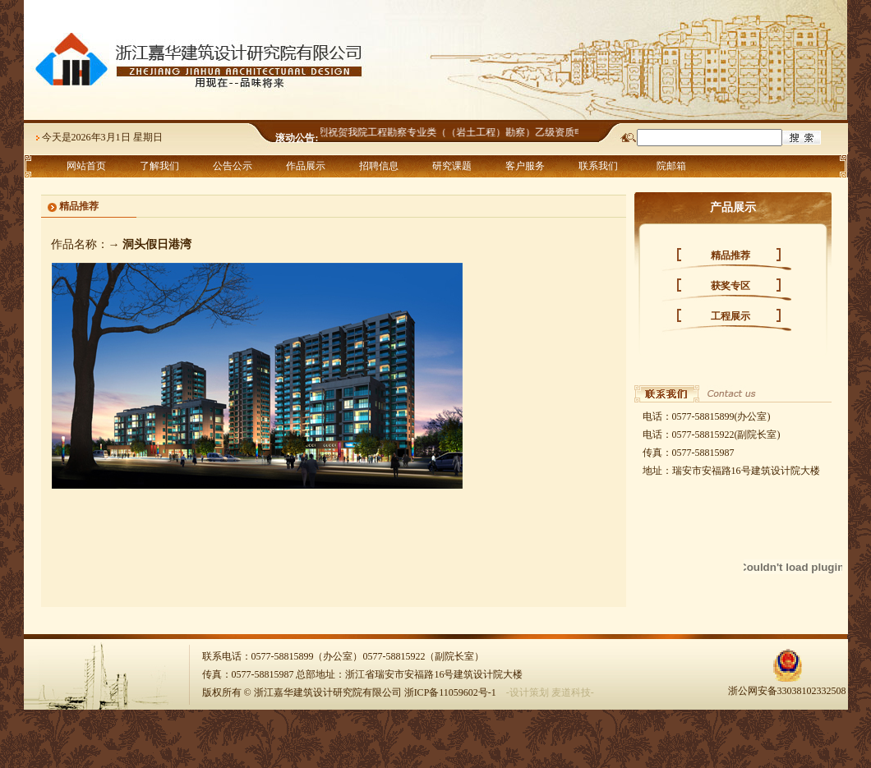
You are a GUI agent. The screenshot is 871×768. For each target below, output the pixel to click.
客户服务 (525, 166)
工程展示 (730, 316)
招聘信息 (379, 166)
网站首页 (86, 166)
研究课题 (452, 166)
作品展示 (305, 166)
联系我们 (598, 166)
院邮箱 (671, 166)
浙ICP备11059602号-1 (450, 692)
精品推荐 (730, 255)
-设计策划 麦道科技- (550, 692)
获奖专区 (730, 286)
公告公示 (232, 166)
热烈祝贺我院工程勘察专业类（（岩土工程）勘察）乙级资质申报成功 (464, 132)
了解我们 (159, 166)
